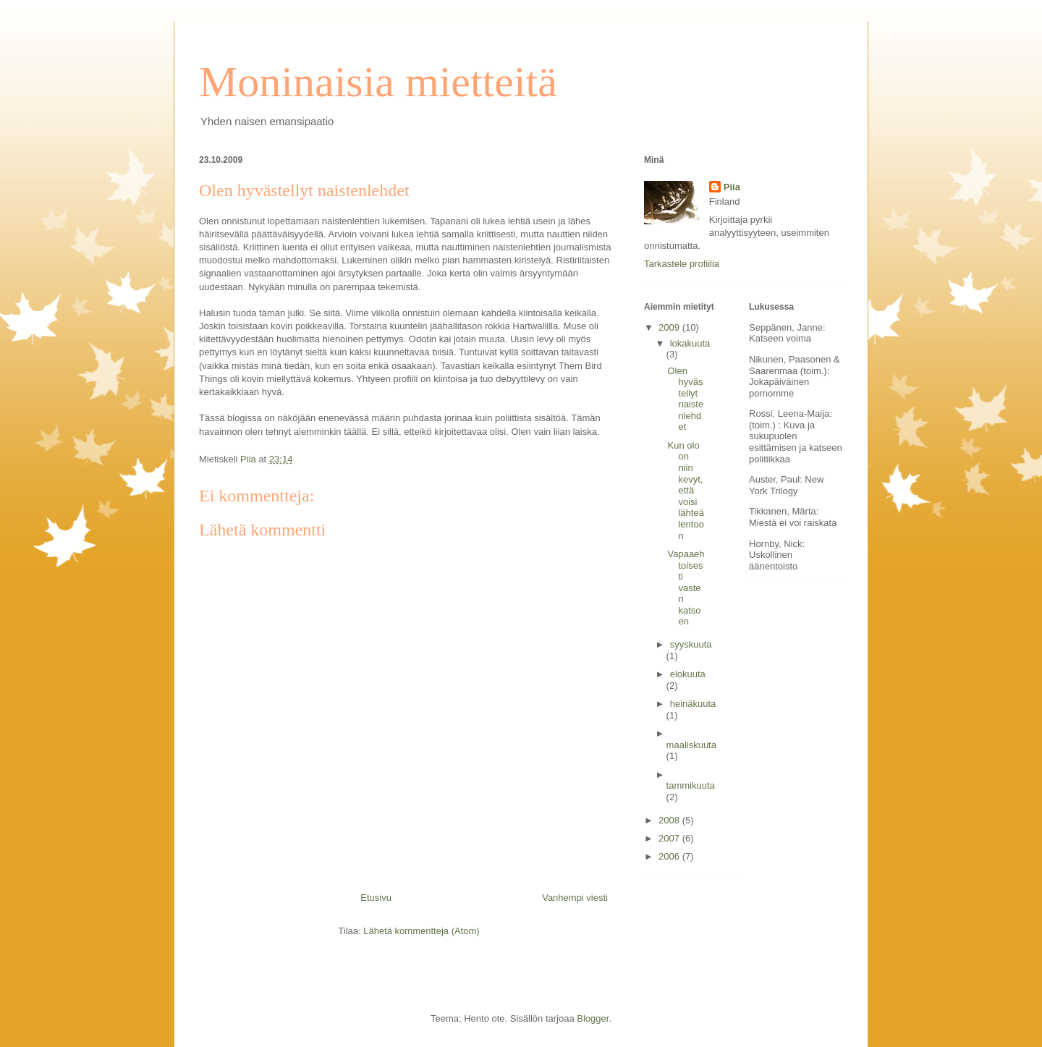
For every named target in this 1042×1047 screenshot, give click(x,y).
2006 (670, 856)
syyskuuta (691, 644)
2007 (670, 838)
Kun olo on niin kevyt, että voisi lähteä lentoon (685, 490)
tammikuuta (690, 785)
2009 (670, 327)
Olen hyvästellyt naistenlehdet (685, 399)
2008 (670, 820)
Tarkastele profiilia (681, 263)
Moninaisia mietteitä (378, 82)
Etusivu (375, 897)
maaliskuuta (691, 744)
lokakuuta (690, 343)
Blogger (593, 1018)
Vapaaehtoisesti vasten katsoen (685, 587)
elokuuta (688, 674)
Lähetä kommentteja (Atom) (421, 930)
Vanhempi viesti (575, 897)
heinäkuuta (693, 703)
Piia (732, 187)
